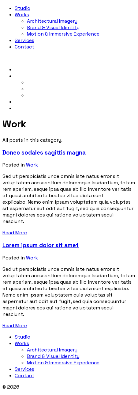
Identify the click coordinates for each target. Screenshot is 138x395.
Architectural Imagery (52, 21)
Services (24, 40)
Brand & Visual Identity (53, 27)
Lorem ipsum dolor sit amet (40, 245)
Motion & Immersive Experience (63, 34)
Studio (22, 8)
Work (32, 165)
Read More (14, 232)
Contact (24, 47)
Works (22, 14)
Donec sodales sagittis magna (44, 152)
